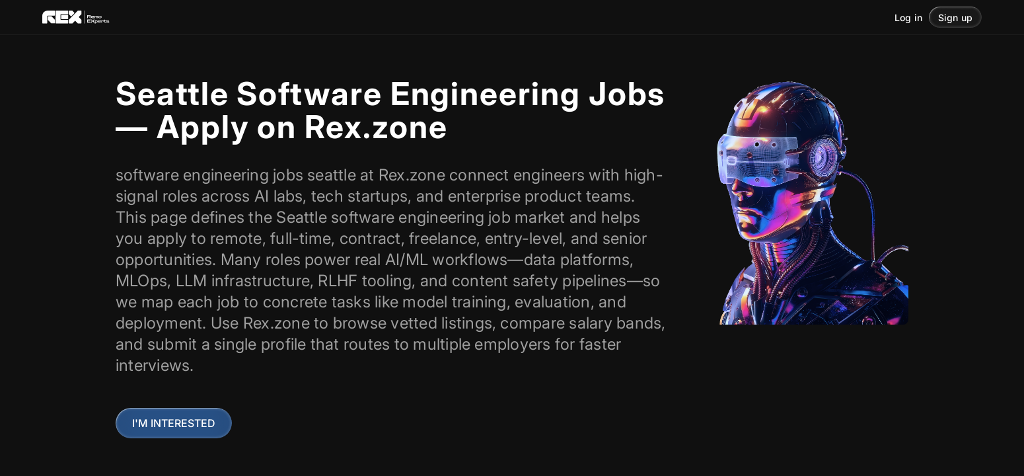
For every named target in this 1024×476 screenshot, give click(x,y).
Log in (908, 17)
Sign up (955, 17)
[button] (955, 17)
